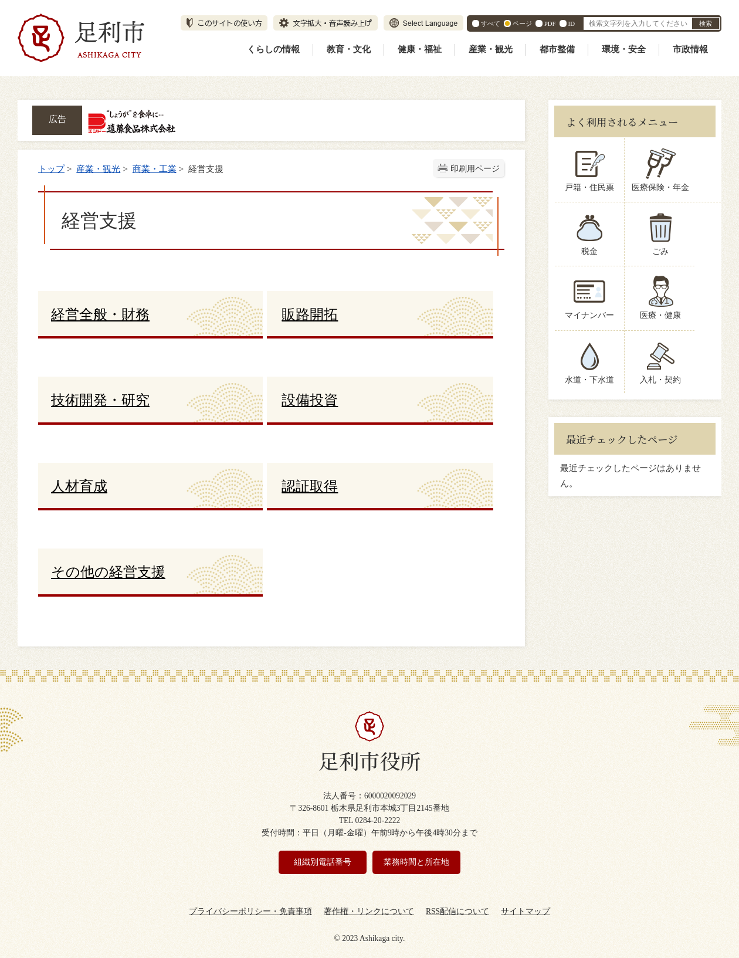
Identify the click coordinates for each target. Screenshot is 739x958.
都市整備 (557, 49)
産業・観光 (491, 49)
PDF (550, 23)
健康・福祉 (420, 49)
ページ (522, 23)
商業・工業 (155, 169)
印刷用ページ (475, 168)
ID (571, 23)
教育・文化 (349, 49)
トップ (51, 169)
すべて (490, 23)
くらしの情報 (273, 49)
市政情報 (690, 49)
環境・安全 (624, 49)
